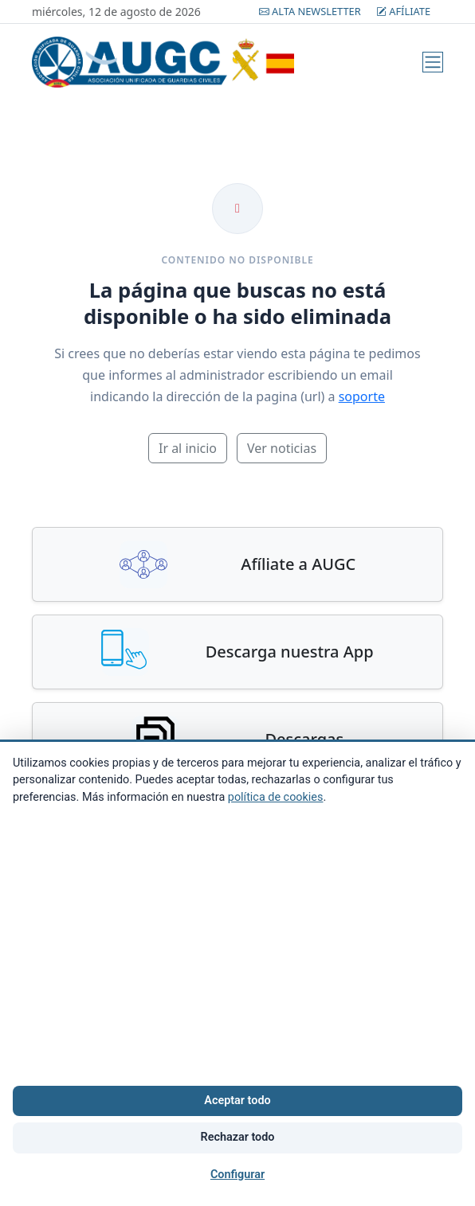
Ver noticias (281, 448)
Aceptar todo (237, 1100)
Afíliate (403, 11)
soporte (362, 396)
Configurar (237, 1174)
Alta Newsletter (311, 11)
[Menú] (432, 62)
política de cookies (276, 797)
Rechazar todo (238, 1137)
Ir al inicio (188, 448)
